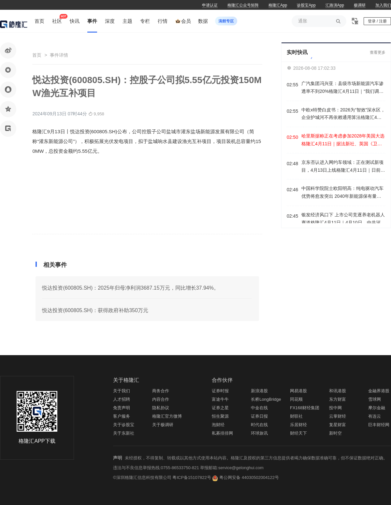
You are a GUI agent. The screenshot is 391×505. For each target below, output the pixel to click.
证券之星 (220, 407)
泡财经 (218, 424)
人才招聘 (121, 399)
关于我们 (121, 390)
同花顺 (296, 399)
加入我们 (383, 5)
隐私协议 (160, 407)
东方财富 (337, 399)
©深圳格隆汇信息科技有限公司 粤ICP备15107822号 (162, 477)
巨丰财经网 (378, 424)
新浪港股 (259, 390)
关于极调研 (162, 424)
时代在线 (259, 424)
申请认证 (210, 5)
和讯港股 (337, 390)
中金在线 (259, 407)
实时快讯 (297, 52)
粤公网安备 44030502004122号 (249, 477)
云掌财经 (337, 416)
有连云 (374, 416)
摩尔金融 (376, 407)
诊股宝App (306, 5)
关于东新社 (123, 433)
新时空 (335, 433)
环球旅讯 (259, 433)
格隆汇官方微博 (167, 416)
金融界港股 (378, 390)
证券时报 (220, 390)
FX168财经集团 (304, 407)
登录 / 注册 (377, 21)
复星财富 (337, 424)
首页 (36, 55)
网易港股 (298, 390)
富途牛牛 (220, 399)
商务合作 (160, 390)
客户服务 (121, 416)
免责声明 (121, 407)
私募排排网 (222, 433)
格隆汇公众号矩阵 (243, 5)
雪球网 (374, 399)
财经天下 (298, 433)
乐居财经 (298, 424)
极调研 (360, 5)
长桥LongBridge (266, 399)
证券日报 (259, 416)
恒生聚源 (220, 416)
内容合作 (160, 399)
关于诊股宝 (123, 424)
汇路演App (335, 5)
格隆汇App (277, 5)
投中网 (335, 407)
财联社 (296, 416)
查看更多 (377, 52)
